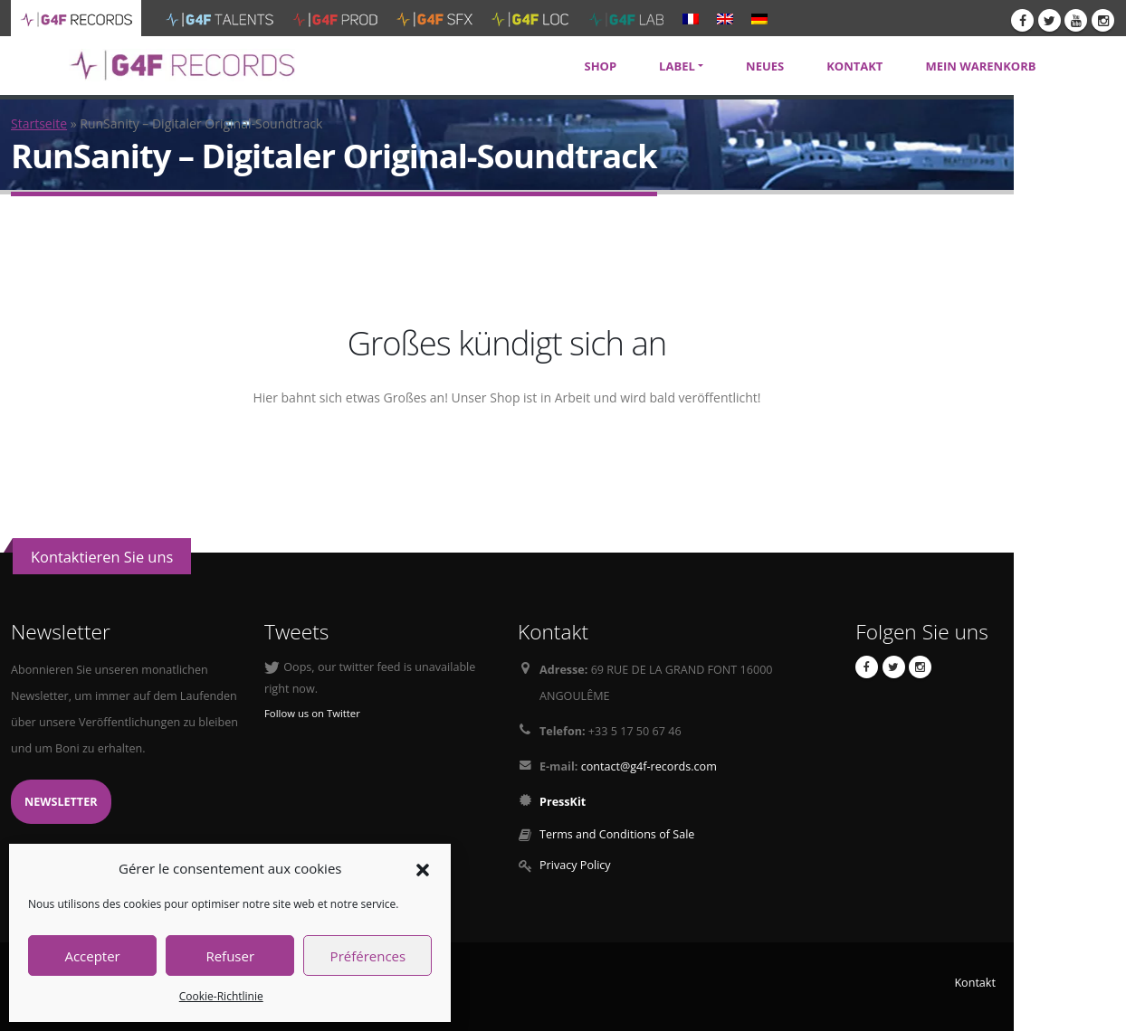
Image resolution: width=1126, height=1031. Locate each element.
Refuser (229, 956)
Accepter (91, 956)
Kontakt (975, 982)
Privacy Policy (575, 865)
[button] (423, 868)
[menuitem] (690, 18)
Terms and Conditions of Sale (616, 834)
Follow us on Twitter (312, 713)
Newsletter (61, 801)
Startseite (39, 123)
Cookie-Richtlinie (221, 996)
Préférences (368, 956)
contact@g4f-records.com (649, 766)
